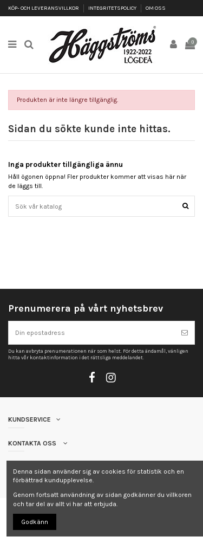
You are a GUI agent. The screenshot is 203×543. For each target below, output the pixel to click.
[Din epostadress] (92, 332)
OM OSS (156, 8)
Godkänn (34, 522)
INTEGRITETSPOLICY (112, 8)
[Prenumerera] (184, 332)
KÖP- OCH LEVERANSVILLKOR (44, 8)
